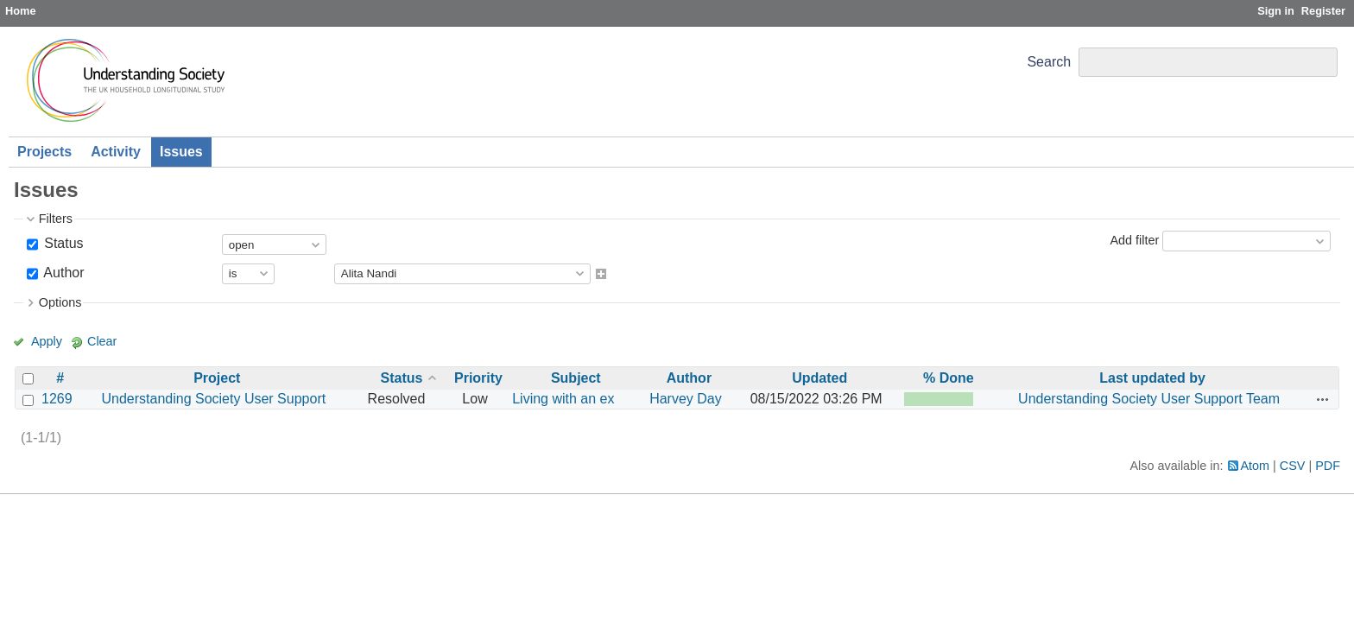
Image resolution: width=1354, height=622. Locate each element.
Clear (102, 341)
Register (1323, 10)
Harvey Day (685, 398)
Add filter (1134, 240)
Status (62, 243)
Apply (46, 341)
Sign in (1275, 10)
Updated (819, 378)
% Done (948, 378)
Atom (1255, 466)
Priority (478, 378)
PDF (1327, 466)
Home (20, 10)
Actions (1323, 399)
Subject (576, 378)
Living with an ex (563, 398)
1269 (57, 398)
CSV (1293, 466)
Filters (56, 218)
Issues (181, 151)
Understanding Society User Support (213, 398)
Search (1049, 61)
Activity (116, 151)
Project (216, 378)
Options (60, 302)
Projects (44, 151)
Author (63, 272)
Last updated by (1152, 378)
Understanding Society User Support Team (1149, 398)
